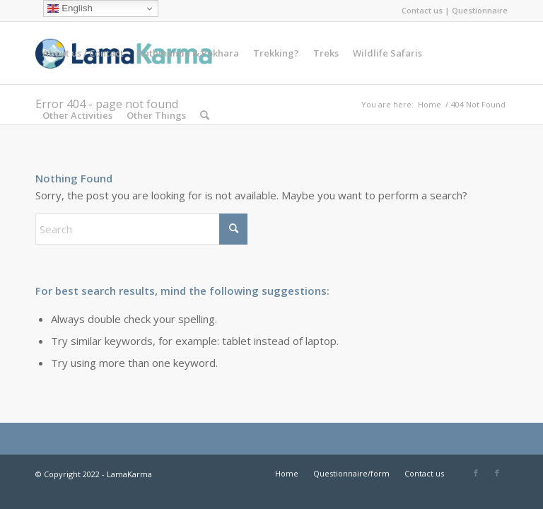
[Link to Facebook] (475, 473)
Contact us (422, 10)
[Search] (204, 115)
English (69, 8)
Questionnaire (480, 10)
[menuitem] (83, 53)
